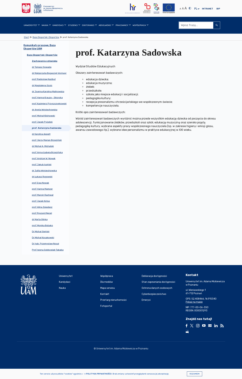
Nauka (62, 288)
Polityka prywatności (99, 374)
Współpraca (106, 276)
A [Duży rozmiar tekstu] (186, 8)
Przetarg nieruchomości (113, 300)
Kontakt (104, 294)
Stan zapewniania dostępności (158, 282)
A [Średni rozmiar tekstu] (183, 8)
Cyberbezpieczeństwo (154, 294)
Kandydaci (64, 282)
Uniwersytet (66, 276)
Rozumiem (194, 374)
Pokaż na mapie (194, 302)
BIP (218, 8)
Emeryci (146, 300)
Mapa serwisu (107, 288)
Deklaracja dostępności (154, 276)
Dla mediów (106, 282)
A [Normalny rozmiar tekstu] (180, 8)
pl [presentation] (195, 9)
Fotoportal (106, 306)
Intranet (207, 8)
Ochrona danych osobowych (157, 288)
